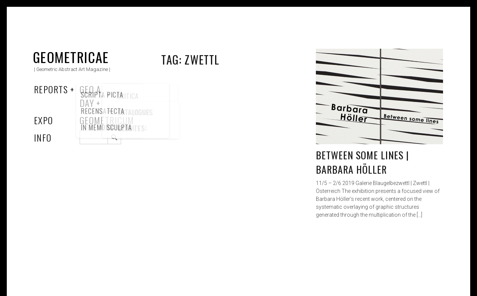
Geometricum (107, 120)
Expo (43, 120)
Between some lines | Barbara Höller (362, 162)
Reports (51, 89)
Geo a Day (90, 95)
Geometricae (71, 57)
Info (43, 137)
